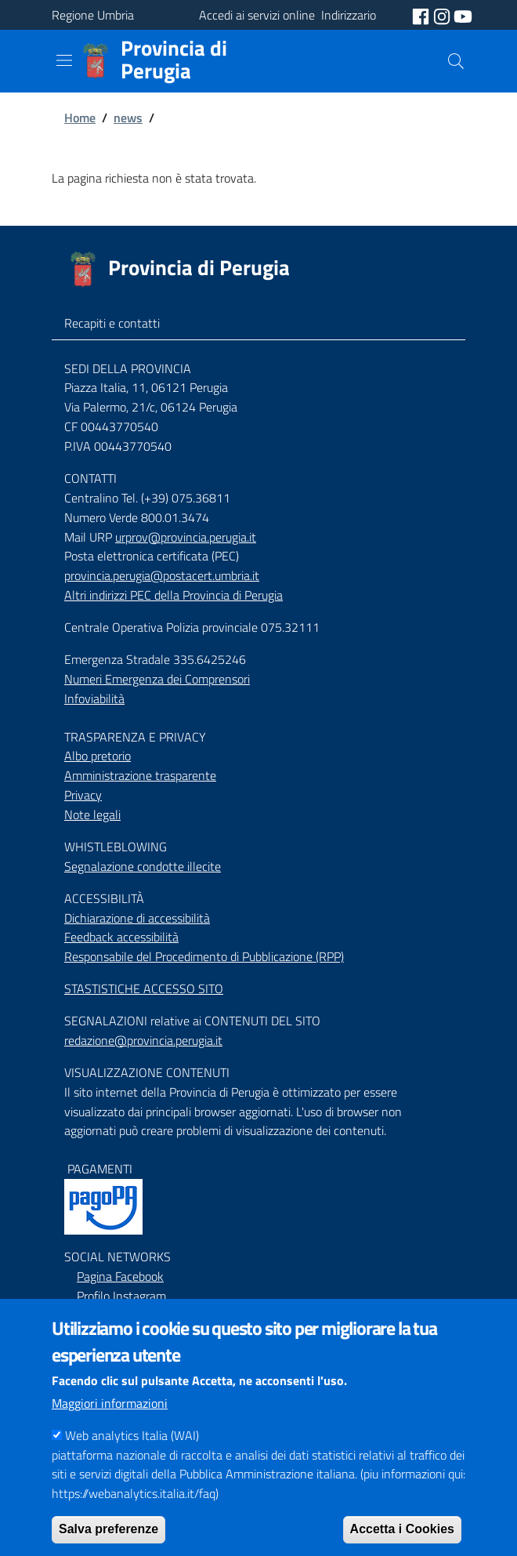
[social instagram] (443, 14)
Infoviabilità (94, 698)
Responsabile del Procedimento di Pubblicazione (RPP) (204, 956)
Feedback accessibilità (121, 936)
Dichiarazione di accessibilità (137, 918)
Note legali (92, 814)
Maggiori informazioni (110, 1426)
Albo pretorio (97, 755)
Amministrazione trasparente (140, 775)
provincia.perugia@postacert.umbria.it (161, 575)
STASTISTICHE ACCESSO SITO (143, 988)
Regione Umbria (93, 14)
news (128, 117)
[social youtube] (463, 14)
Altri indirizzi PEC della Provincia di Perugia (173, 595)
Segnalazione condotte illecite (142, 866)
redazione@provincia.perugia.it (143, 1040)
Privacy (83, 794)
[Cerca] (455, 61)
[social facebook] (422, 14)
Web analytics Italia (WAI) (132, 1458)
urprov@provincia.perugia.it (185, 537)
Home (80, 117)
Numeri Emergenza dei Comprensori (157, 678)
